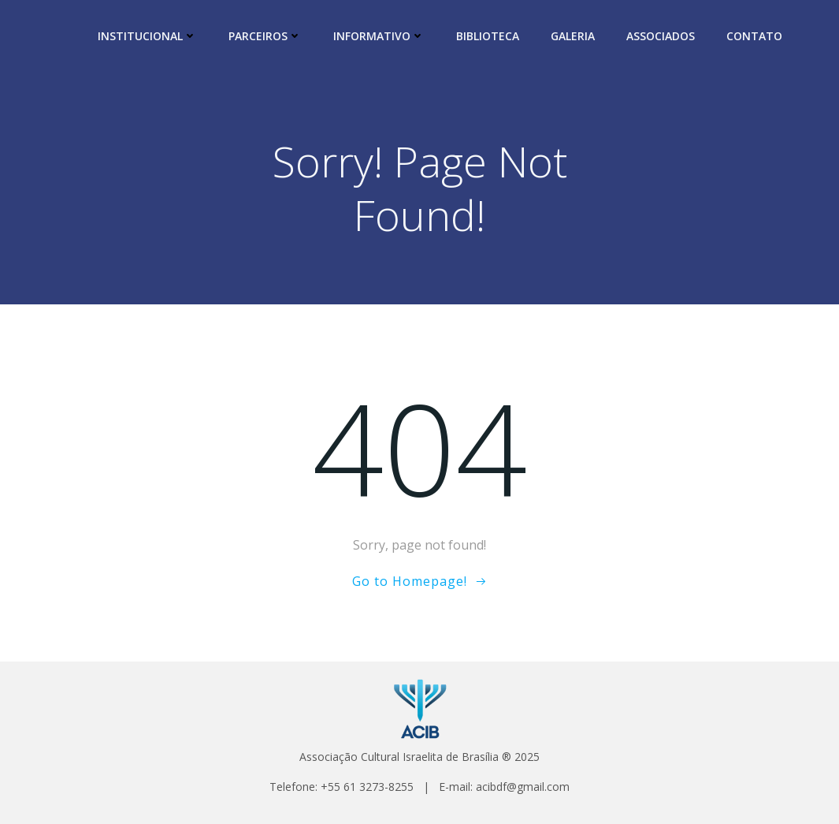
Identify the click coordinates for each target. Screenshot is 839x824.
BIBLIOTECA (487, 35)
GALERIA (573, 35)
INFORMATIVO (379, 35)
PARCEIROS (265, 35)
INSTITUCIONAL (147, 35)
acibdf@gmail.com (523, 786)
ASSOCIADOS (660, 35)
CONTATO (754, 35)
